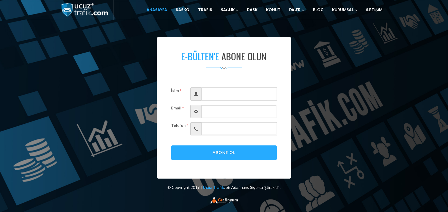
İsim (176, 90)
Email (177, 107)
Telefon (178, 125)
